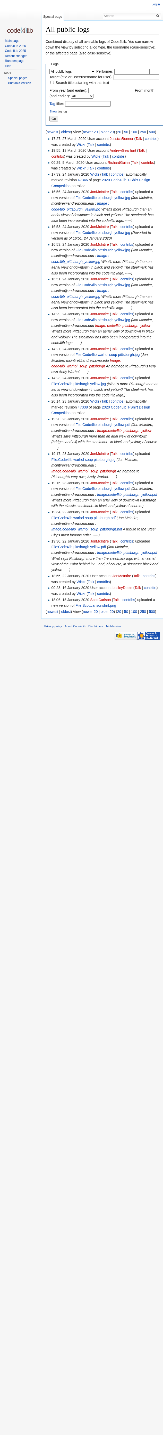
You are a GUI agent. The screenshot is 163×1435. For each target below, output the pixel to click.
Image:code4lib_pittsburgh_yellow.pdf (127, 494)
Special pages (17, 78)
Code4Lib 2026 (15, 46)
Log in (155, 4)
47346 (83, 180)
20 (119, 132)
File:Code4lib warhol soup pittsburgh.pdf (83, 518)
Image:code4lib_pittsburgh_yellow (124, 431)
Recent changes (16, 56)
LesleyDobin (122, 588)
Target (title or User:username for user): (81, 77)
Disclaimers (95, 626)
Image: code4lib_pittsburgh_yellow (122, 326)
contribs (151, 139)
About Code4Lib (75, 626)
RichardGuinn (119, 162)
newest (52, 132)
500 (152, 132)
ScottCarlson (100, 600)
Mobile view (113, 626)
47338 (83, 407)
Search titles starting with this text (82, 83)
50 (126, 132)
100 (134, 132)
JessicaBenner (121, 139)
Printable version (19, 83)
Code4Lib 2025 (15, 51)
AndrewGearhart (123, 150)
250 (143, 132)
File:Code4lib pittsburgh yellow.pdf (103, 425)
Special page (52, 16)
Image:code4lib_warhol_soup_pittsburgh (83, 471)
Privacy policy (53, 626)
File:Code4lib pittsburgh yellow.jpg (103, 198)
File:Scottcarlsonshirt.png (96, 605)
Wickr (80, 144)
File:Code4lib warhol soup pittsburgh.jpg (108, 355)
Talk (138, 139)
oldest (66, 132)
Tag (52, 104)
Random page (14, 61)
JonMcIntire (99, 192)
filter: (56, 104)
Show (53, 111)
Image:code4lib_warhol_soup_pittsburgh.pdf (86, 529)
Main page (12, 41)
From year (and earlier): (68, 90)
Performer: (104, 71)
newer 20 (90, 132)
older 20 (107, 132)
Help (8, 66)
